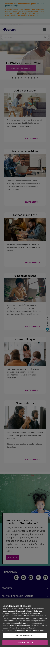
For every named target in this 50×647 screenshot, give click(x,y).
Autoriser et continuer (25, 642)
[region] (25, 622)
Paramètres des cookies (25, 635)
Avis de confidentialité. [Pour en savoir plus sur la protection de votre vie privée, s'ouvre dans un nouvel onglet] (35, 630)
